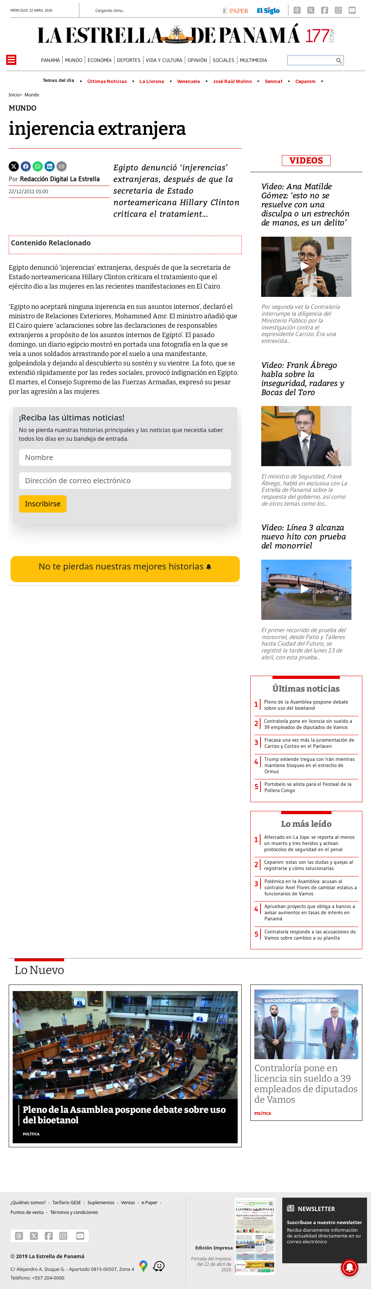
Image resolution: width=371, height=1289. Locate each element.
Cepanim (305, 81)
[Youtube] (352, 10)
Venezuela (188, 81)
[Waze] (158, 1266)
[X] (311, 10)
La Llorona (151, 81)
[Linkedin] (50, 166)
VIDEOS (306, 161)
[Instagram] (338, 10)
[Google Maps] (143, 1266)
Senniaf (274, 81)
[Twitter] (14, 166)
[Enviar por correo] (62, 166)
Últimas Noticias (107, 81)
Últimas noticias (306, 689)
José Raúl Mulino (232, 81)
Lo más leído (306, 824)
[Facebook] (325, 10)
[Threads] (297, 10)
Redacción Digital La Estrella (60, 179)
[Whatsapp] (38, 166)
